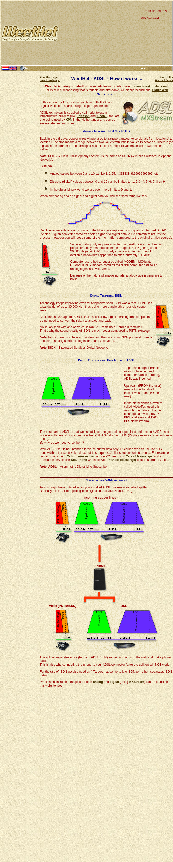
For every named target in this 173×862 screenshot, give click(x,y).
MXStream (136, 682)
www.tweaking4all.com (151, 86)
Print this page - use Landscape (50, 79)
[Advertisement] (99, 33)
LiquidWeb (160, 90)
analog (98, 682)
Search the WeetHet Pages (164, 79)
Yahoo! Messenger (139, 456)
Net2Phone (79, 460)
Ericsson (83, 116)
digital (114, 682)
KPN (69, 119)
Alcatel (101, 116)
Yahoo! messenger (81, 456)
